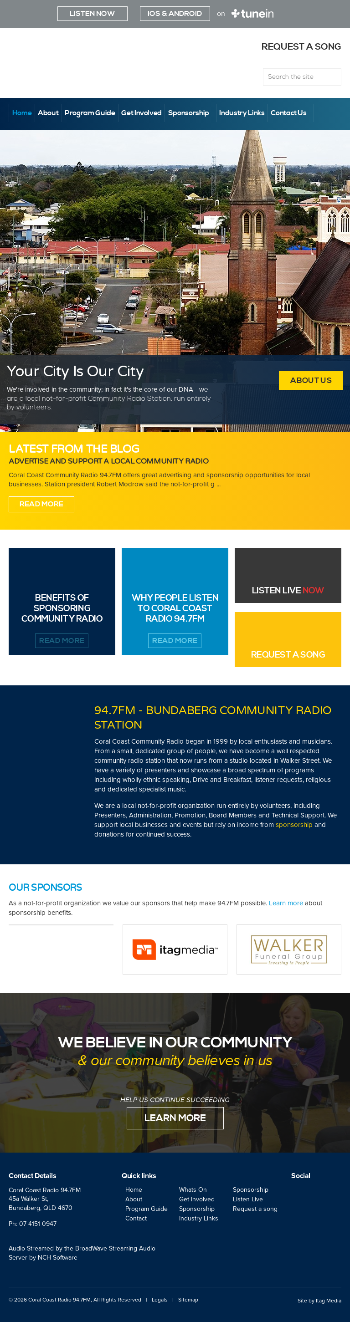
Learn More (175, 1118)
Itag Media (328, 1300)
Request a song (291, 47)
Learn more (286, 903)
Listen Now (92, 13)
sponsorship (294, 825)
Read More (41, 504)
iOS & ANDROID (175, 13)
